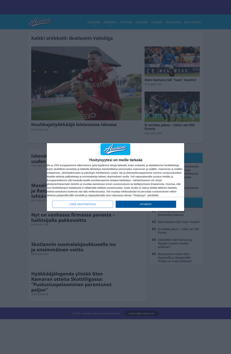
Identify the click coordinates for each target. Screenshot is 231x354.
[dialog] (115, 177)
